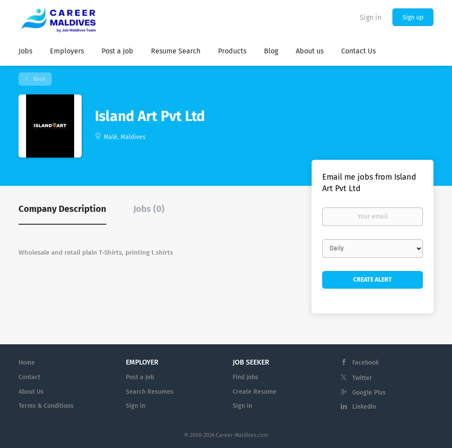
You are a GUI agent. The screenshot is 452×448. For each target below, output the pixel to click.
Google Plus (369, 392)
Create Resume (254, 391)
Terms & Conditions (46, 406)
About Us (31, 391)
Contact (29, 377)
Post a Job (140, 377)
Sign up (413, 17)
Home (27, 362)
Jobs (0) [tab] (149, 208)
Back (38, 79)
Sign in (370, 17)
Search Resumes (149, 391)
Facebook (365, 362)
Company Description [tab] (62, 208)
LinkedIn (364, 406)
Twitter (362, 378)
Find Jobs (245, 377)
